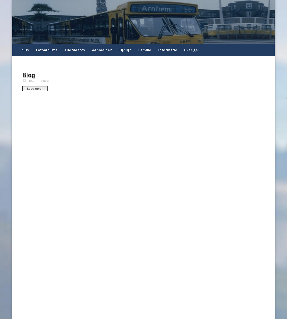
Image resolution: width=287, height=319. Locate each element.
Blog (28, 75)
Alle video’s (74, 50)
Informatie (167, 50)
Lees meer (35, 88)
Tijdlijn (125, 50)
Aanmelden (102, 50)
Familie (144, 50)
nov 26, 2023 (38, 81)
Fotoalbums (47, 50)
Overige (191, 50)
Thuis (24, 50)
